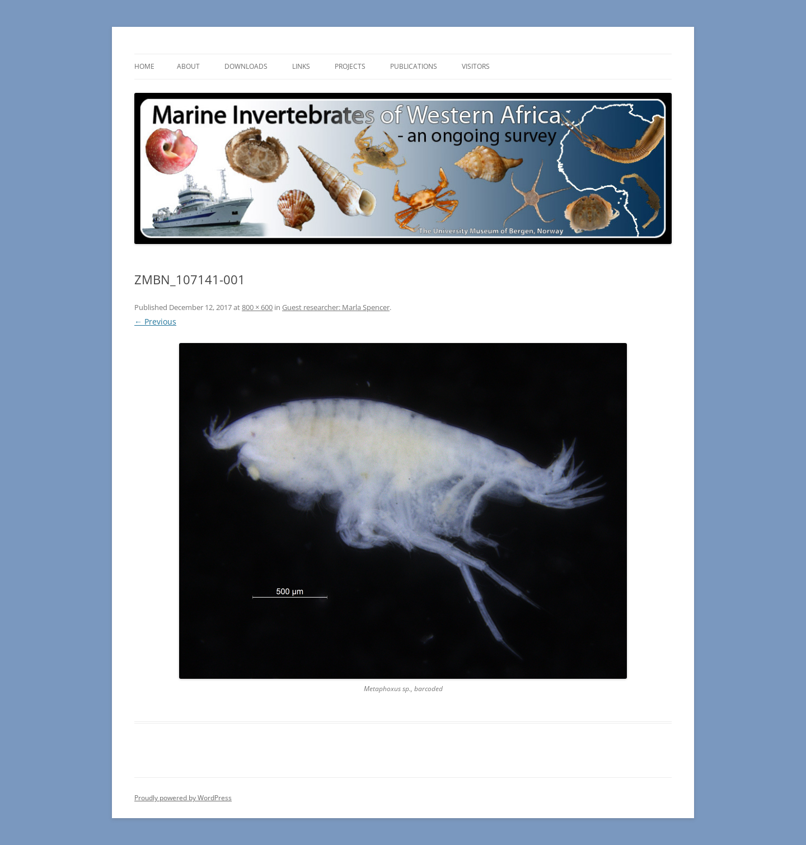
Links (301, 66)
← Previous (155, 321)
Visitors (476, 66)
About (188, 66)
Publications (413, 66)
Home (144, 66)
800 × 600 (257, 307)
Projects (350, 66)
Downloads (246, 66)
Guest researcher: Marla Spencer (336, 307)
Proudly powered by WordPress (183, 797)
